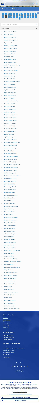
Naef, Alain (6, 34)
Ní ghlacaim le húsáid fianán (20, 400)
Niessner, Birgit (8, 187)
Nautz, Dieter (7, 79)
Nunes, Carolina (8, 284)
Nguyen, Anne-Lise (8, 145)
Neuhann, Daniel (8, 117)
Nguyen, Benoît (8, 148)
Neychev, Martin (8, 137)
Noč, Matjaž (7, 236)
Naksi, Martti (7, 56)
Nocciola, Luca (7, 239)
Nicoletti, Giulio (8, 162)
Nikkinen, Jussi (7, 203)
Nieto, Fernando (8, 189)
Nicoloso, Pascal (8, 173)
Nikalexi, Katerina (8, 195)
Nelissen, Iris (7, 98)
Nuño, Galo (7, 289)
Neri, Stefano (7, 106)
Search (33, 4)
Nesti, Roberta (7, 112)
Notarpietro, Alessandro (10, 267)
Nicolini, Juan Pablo (8, 167)
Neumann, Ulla (7, 123)
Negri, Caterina (7, 90)
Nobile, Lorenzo (8, 225)
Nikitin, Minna (7, 198)
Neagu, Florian (7, 84)
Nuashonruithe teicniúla (8, 337)
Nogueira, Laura (8, 248)
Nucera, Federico (8, 275)
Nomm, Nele (7, 253)
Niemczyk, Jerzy (8, 181)
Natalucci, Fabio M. (8, 70)
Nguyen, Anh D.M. (8, 139)
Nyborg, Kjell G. (8, 300)
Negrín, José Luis (8, 92)
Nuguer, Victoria (8, 278)
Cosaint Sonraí (6, 346)
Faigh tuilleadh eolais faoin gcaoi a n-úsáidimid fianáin (20, 394)
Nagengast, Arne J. (8, 40)
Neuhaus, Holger (8, 120)
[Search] (19, 4)
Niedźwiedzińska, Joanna (10, 175)
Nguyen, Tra (7, 151)
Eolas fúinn (5, 318)
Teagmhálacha (6, 325)
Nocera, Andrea (8, 242)
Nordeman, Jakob (8, 259)
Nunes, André (7, 281)
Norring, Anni (7, 264)
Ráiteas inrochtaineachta (8, 352)
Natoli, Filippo (7, 73)
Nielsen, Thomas (8, 178)
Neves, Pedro (7, 126)
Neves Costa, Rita (8, 128)
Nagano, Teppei (8, 37)
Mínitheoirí (5, 322)
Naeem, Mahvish (8, 31)
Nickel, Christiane (8, 153)
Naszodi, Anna (7, 67)
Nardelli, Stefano (8, 62)
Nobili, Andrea (7, 228)
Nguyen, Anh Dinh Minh (10, 142)
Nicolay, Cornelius (8, 159)
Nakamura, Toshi (8, 48)
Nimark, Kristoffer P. (9, 217)
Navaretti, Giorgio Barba (10, 81)
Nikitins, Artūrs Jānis (9, 200)
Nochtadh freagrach (7, 339)
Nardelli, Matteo (8, 59)
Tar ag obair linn (6, 320)
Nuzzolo (6, 297)
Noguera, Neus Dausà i (9, 250)
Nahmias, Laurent (8, 45)
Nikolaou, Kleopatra (9, 206)
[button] (37, 1)
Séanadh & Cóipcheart (8, 335)
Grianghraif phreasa (7, 323)
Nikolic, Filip (7, 209)
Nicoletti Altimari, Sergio (10, 164)
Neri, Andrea (7, 103)
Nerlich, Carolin (8, 109)
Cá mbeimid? (6, 327)
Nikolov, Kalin (7, 211)
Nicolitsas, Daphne (8, 170)
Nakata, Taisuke (8, 51)
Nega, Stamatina (8, 87)
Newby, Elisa (7, 134)
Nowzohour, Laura (8, 272)
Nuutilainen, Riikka (8, 292)
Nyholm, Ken (7, 306)
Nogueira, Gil (7, 245)
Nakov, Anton (7, 54)
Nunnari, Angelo (8, 286)
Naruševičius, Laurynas (10, 65)
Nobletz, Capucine (8, 234)
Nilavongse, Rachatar (9, 214)
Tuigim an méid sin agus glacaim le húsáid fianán (20, 397)
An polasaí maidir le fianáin (9, 350)
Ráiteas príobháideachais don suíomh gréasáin (13, 348)
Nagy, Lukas (7, 43)
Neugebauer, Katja (8, 115)
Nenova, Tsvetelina (8, 101)
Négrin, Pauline (8, 95)
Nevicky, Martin (8, 131)
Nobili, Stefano (7, 231)
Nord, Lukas (7, 256)
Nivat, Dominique (8, 220)
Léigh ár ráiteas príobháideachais (20, 392)
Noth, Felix (6, 270)
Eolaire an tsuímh (7, 357)
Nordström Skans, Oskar (10, 261)
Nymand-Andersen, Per (10, 308)
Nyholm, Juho (7, 303)
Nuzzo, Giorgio (7, 295)
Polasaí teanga (6, 354)
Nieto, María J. (7, 192)
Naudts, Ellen (7, 76)
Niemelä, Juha (7, 184)
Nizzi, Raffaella (7, 223)
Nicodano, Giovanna (9, 156)
